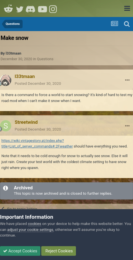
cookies (34, 223)
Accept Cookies (20, 250)
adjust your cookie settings (30, 229)
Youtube (42, 8)
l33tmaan (13, 53)
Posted (38, 83)
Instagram (53, 8)
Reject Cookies (58, 250)
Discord (31, 8)
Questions (45, 59)
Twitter (19, 8)
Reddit (8, 8)
